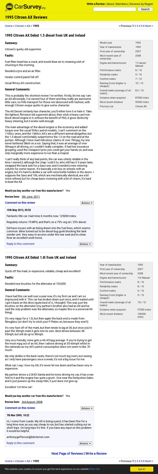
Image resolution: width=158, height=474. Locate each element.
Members (122, 4)
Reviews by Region (141, 4)
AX (28, 26)
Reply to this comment (20, 243)
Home (8, 26)
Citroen (19, 26)
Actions (87, 203)
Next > (149, 26)
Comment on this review (20, 202)
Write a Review (96, 4)
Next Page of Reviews (67, 453)
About (110, 4)
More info (95, 469)
